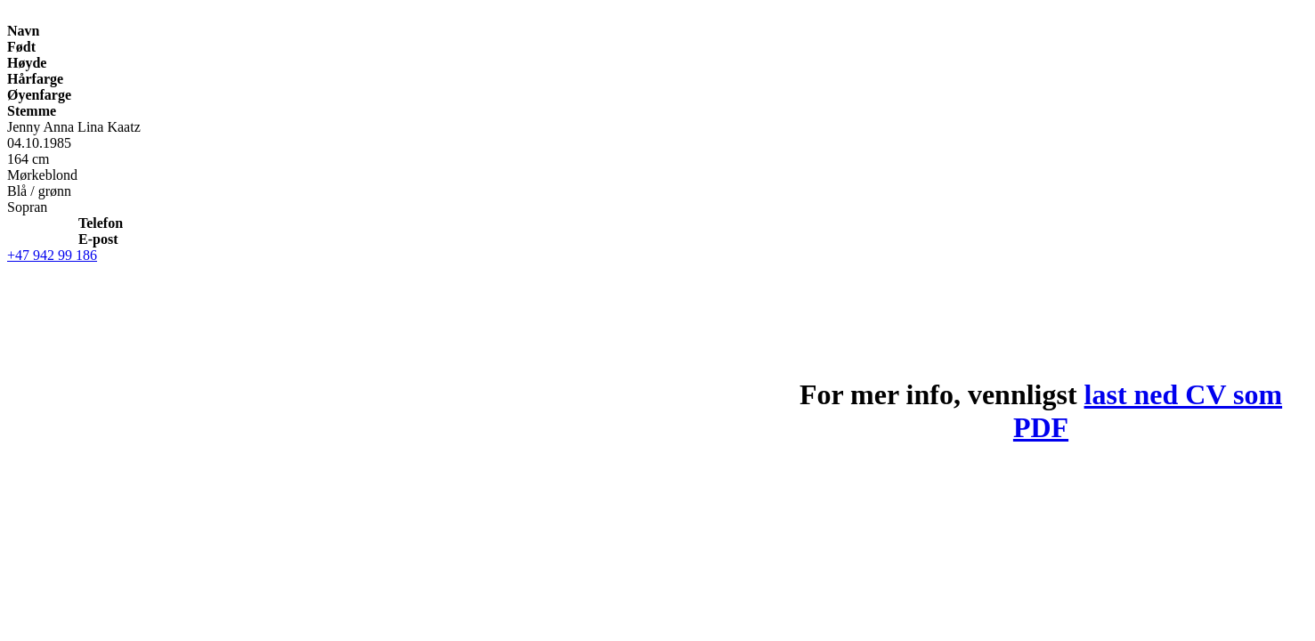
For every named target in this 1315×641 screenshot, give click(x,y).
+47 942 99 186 (52, 255)
